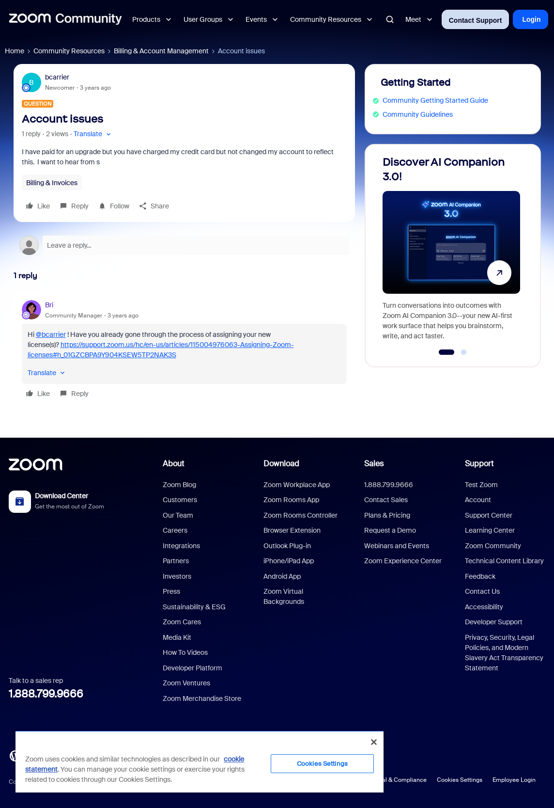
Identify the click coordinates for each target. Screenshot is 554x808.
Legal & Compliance (399, 780)
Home (14, 51)
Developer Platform (192, 668)
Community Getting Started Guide (435, 100)
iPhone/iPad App (288, 560)
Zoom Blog (179, 484)
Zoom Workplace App (296, 484)
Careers (175, 530)
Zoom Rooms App (291, 499)
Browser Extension (292, 530)
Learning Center (490, 530)
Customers (180, 499)
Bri (49, 305)
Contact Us (482, 591)
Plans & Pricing (387, 515)
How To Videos (185, 652)
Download (281, 464)
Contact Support (475, 20)
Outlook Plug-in (287, 545)
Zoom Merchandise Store (202, 698)
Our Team (178, 515)
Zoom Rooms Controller (300, 515)
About (173, 464)
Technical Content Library (504, 560)
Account (478, 499)
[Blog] (15, 755)
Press (171, 591)
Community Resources (69, 51)
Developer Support (494, 622)
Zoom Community (493, 545)
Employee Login (514, 780)
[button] (93, 134)
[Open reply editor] (184, 245)
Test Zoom (481, 484)
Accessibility (484, 606)
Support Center (488, 515)
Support (479, 464)
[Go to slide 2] (464, 352)
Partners (176, 560)
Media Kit (177, 637)
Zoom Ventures (186, 683)
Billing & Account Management (161, 51)
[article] (184, 350)
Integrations (181, 545)
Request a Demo (390, 530)
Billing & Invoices (51, 182)
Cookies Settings (459, 780)
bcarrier (57, 77)
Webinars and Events (396, 545)
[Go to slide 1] (446, 352)
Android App (282, 576)
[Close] (374, 742)
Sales (374, 464)
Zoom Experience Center (403, 560)
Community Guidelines (418, 114)
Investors (177, 576)
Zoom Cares (182, 622)
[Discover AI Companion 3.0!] (451, 251)
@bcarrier (51, 334)
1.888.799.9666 (46, 694)
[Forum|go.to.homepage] (65, 19)
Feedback (480, 576)
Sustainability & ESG (194, 606)
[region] (199, 761)
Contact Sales (386, 499)
